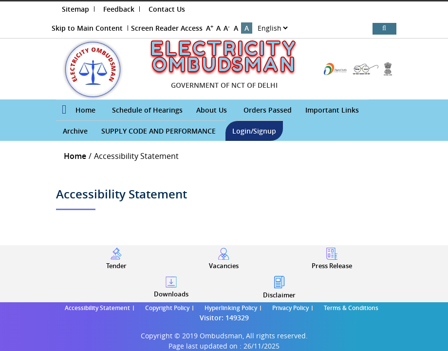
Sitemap (75, 9)
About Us (211, 110)
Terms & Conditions (351, 308)
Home (85, 110)
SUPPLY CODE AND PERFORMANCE (158, 131)
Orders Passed (267, 110)
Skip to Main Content (87, 28)
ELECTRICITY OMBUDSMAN (223, 56)
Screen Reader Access (167, 28)
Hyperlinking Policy (231, 308)
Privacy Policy (290, 308)
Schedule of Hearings (147, 110)
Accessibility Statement (97, 308)
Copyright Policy (167, 308)
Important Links (332, 110)
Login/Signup (254, 131)
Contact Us (167, 9)
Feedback (118, 9)
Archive (75, 131)
